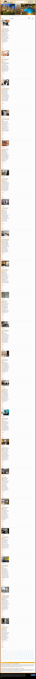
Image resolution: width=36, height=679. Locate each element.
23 (13, 652)
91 (13, 658)
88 (7, 658)
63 (24, 655)
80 (24, 657)
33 (32, 652)
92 (15, 658)
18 (3, 652)
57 (13, 655)
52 (3, 655)
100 (30, 658)
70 (5, 657)
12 (25, 650)
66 (30, 655)
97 (24, 658)
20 (7, 652)
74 (13, 657)
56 (11, 655)
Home (2, 15)
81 (26, 657)
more (7, 71)
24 (15, 652)
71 (7, 657)
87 (5, 658)
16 (32, 650)
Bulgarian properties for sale (7, 15)
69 (3, 657)
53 (5, 655)
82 (28, 657)
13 (27, 650)
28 (22, 652)
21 (9, 652)
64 (26, 655)
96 (22, 658)
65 (28, 655)
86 (3, 658)
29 (24, 652)
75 (15, 657)
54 (7, 655)
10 (21, 650)
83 (30, 657)
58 (15, 655)
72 (9, 657)
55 (9, 655)
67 (32, 655)
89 (9, 658)
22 (11, 652)
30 (26, 652)
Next (33, 658)
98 (26, 658)
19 (5, 652)
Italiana (30, 2)
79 (22, 657)
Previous (4, 650)
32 (30, 652)
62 (22, 655)
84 (32, 657)
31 (28, 652)
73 (11, 657)
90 (11, 658)
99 (28, 658)
